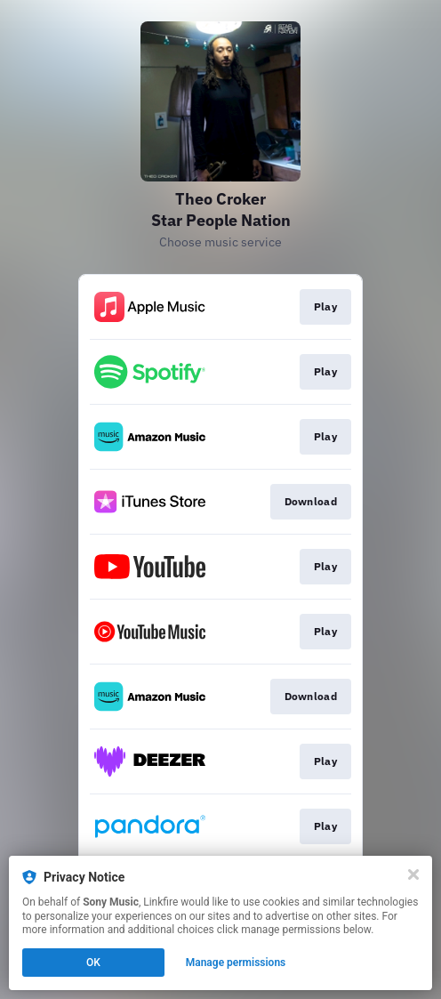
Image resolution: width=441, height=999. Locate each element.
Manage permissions (236, 962)
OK (93, 962)
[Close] (413, 874)
